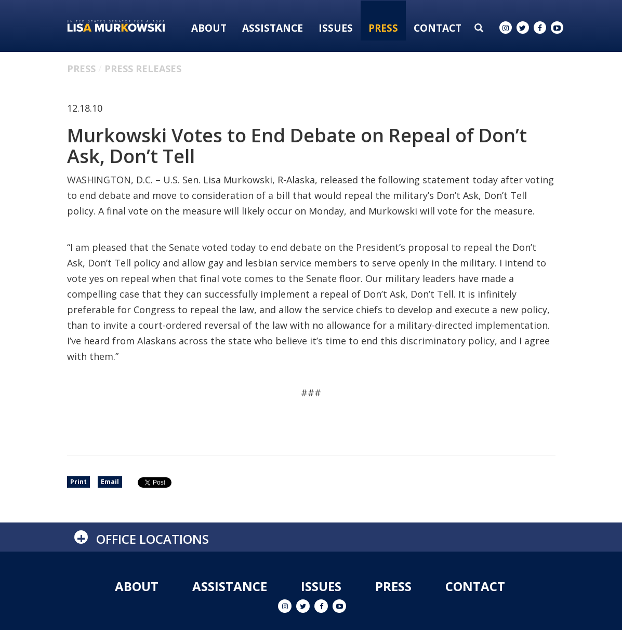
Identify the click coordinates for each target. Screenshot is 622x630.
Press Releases (142, 68)
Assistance (272, 28)
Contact (437, 28)
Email (110, 481)
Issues (336, 28)
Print (78, 481)
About (209, 28)
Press (383, 28)
